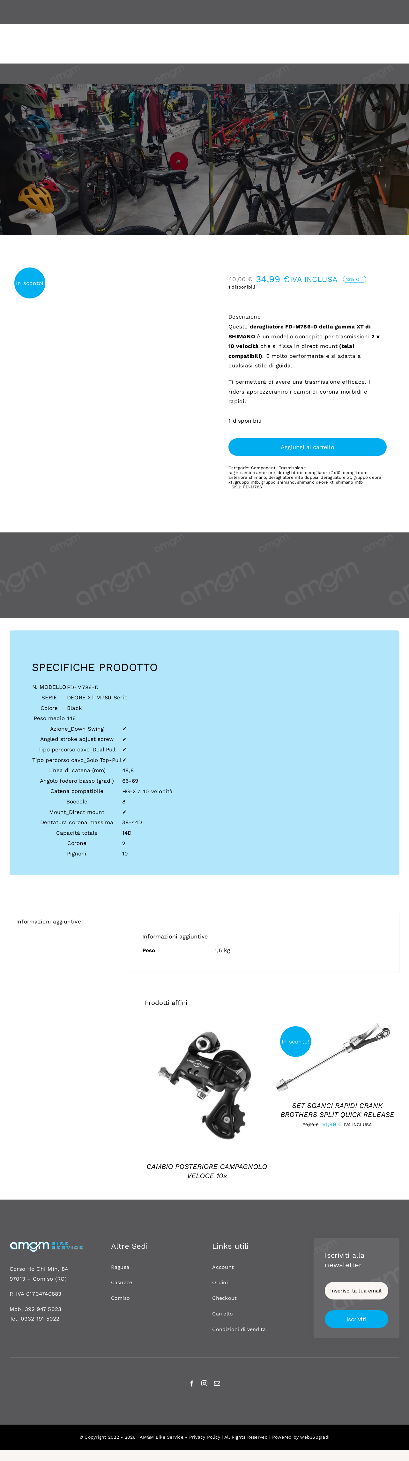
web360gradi (315, 1437)
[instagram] (204, 1383)
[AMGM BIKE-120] (46, 1243)
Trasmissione (292, 467)
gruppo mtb (247, 482)
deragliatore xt (336, 477)
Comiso (43, 1279)
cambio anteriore (257, 472)
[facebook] (192, 1383)
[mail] (217, 1383)
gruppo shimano (278, 482)
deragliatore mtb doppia (293, 477)
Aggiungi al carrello (307, 447)
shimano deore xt (315, 482)
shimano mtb (349, 482)
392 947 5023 (43, 1309)
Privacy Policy (204, 1437)
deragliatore (290, 472)
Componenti (264, 467)
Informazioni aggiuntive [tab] (48, 921)
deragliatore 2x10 (322, 472)
